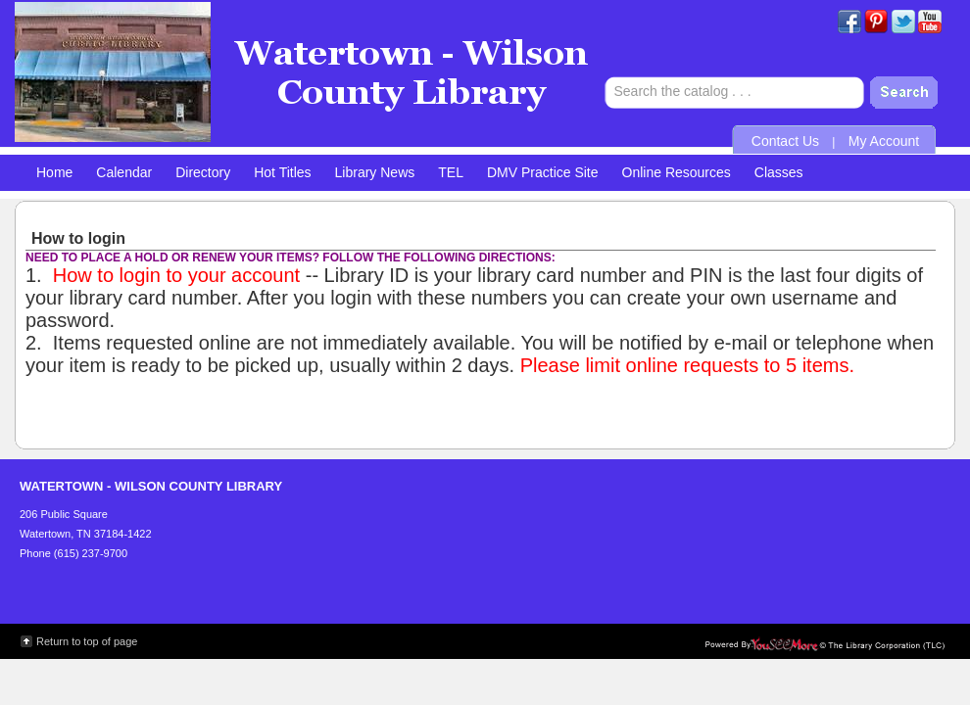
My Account (884, 141)
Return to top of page (86, 641)
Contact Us (785, 141)
